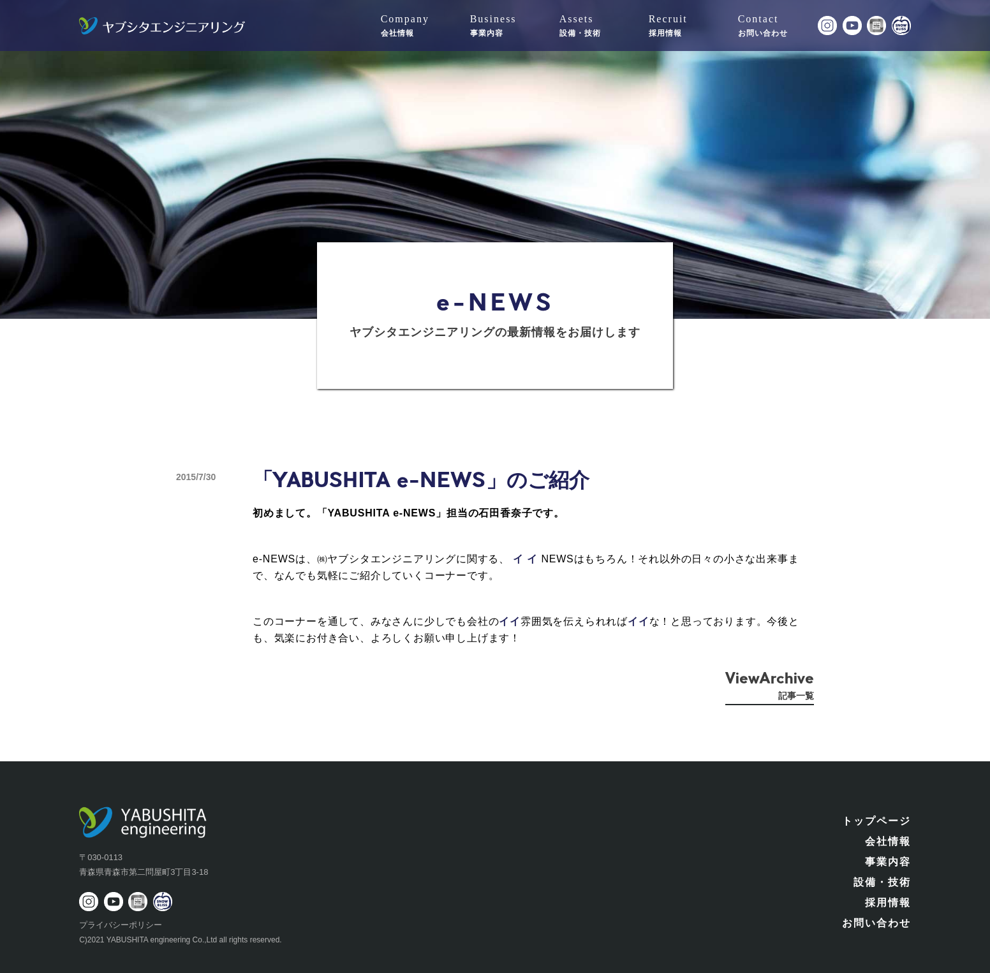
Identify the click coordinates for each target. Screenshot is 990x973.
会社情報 (888, 841)
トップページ (876, 821)
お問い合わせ (876, 923)
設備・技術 (882, 882)
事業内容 (888, 861)
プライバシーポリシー (120, 925)
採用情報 (888, 902)
